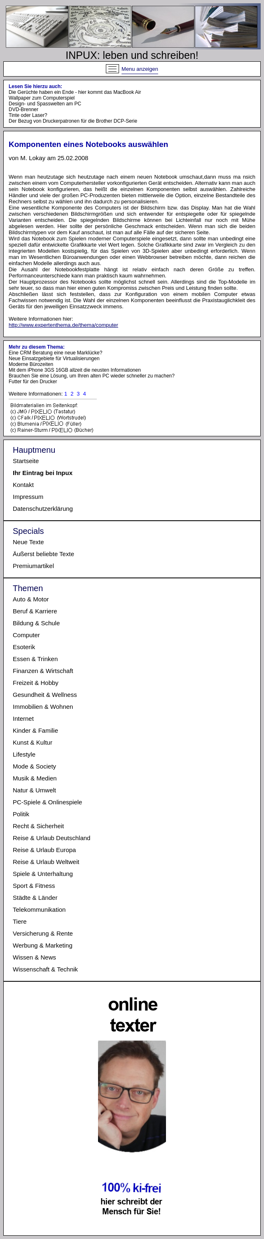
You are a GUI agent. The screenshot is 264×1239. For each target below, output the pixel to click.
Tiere (20, 921)
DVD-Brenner (23, 109)
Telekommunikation (39, 909)
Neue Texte (28, 541)
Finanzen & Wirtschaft (43, 670)
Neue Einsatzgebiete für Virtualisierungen (54, 358)
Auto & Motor (31, 599)
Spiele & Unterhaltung (43, 873)
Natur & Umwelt (34, 790)
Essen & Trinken (35, 658)
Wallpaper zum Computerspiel (42, 98)
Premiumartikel (33, 565)
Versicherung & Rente (43, 933)
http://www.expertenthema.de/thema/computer (63, 325)
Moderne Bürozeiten (31, 364)
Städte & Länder (35, 897)
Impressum (28, 496)
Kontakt (23, 484)
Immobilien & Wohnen (43, 706)
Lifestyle (24, 754)
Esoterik (24, 646)
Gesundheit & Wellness (45, 694)
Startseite (26, 460)
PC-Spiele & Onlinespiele (47, 802)
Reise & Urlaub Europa (44, 849)
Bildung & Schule (36, 623)
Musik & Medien (35, 778)
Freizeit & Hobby (35, 682)
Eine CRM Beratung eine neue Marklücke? (55, 353)
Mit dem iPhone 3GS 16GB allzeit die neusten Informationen (75, 370)
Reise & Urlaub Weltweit (46, 861)
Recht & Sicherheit (38, 825)
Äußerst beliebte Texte (43, 553)
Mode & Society (34, 766)
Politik (21, 813)
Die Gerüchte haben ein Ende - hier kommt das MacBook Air (75, 92)
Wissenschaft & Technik (45, 969)
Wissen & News (34, 957)
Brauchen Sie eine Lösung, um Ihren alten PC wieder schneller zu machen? (92, 376)
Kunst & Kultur (32, 742)
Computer (26, 634)
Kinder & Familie (35, 730)
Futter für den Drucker (33, 381)
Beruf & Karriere (35, 611)
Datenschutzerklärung (43, 508)
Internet (23, 718)
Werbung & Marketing (42, 945)
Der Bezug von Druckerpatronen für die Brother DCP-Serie (73, 121)
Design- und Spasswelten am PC (45, 104)
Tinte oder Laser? (28, 115)
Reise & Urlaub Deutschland (51, 837)
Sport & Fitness (34, 885)
